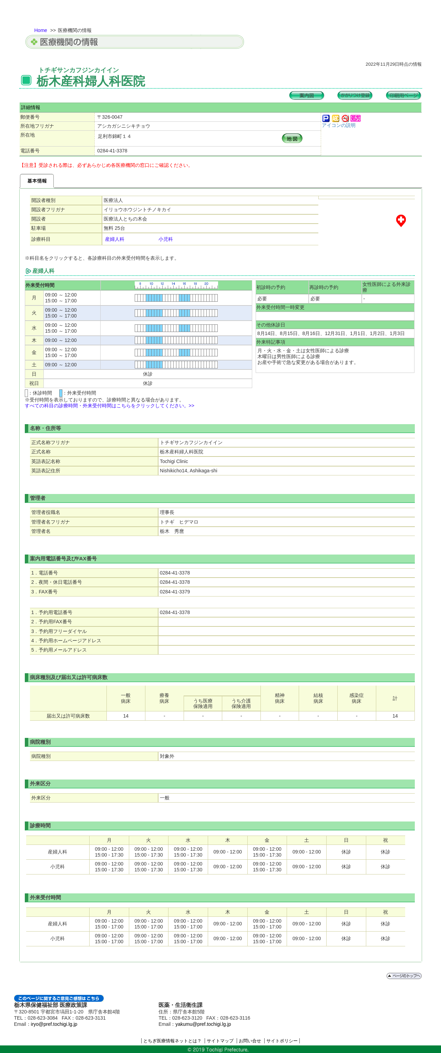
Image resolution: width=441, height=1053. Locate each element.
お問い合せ (250, 1040)
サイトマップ (220, 1040)
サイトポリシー (282, 1040)
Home (40, 30)
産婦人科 (114, 239)
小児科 (165, 239)
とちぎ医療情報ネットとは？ (172, 1040)
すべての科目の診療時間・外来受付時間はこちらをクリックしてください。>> (109, 405)
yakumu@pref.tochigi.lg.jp (203, 1024)
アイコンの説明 (339, 125)
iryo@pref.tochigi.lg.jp (54, 1024)
